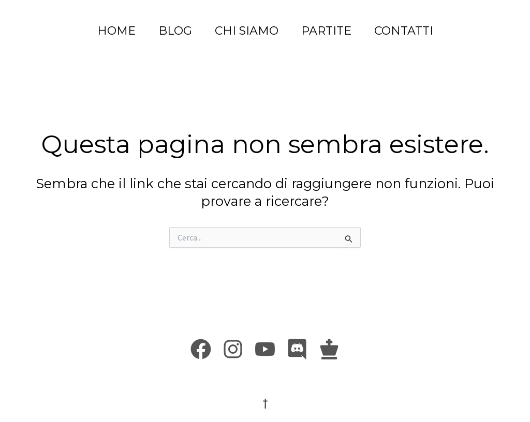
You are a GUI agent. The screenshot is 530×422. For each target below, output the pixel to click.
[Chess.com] (329, 349)
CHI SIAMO (246, 31)
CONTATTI (403, 31)
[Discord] (297, 349)
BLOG (175, 31)
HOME (116, 31)
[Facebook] (201, 349)
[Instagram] (233, 349)
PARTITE (326, 31)
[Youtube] (265, 349)
